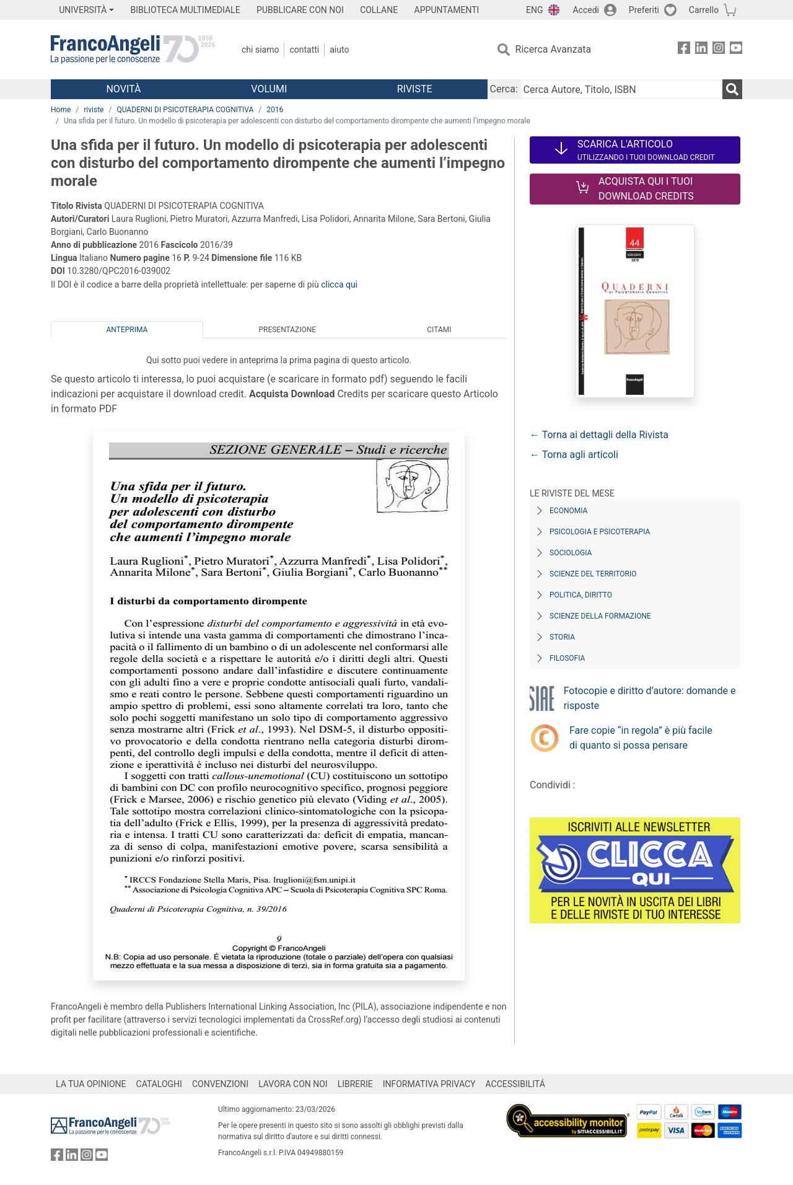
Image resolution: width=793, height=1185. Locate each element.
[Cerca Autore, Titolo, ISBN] (621, 89)
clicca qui (339, 284)
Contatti (304, 50)
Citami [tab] (439, 329)
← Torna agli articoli (574, 454)
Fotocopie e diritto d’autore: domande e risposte (650, 698)
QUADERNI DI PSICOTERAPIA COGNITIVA (184, 109)
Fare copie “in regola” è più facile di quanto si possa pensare (640, 738)
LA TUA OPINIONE (91, 1084)
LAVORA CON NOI (293, 1084)
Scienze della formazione (600, 616)
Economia (568, 510)
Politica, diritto (581, 595)
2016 (274, 109)
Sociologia (571, 552)
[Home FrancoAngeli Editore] (133, 49)
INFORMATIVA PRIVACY (429, 1084)
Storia (562, 637)
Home (61, 109)
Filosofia (567, 658)
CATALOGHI (159, 1084)
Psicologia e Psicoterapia (600, 531)
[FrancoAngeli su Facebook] (684, 50)
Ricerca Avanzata (553, 49)
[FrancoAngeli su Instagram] (718, 50)
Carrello (704, 10)
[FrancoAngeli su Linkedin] (701, 50)
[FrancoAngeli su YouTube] (736, 50)
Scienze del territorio (593, 574)
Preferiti (644, 10)
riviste (93, 109)
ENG (534, 10)
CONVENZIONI (220, 1084)
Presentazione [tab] (287, 329)
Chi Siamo (260, 50)
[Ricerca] (732, 89)
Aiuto (339, 50)
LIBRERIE (355, 1084)
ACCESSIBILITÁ (515, 1084)
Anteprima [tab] (127, 329)
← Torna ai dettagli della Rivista (599, 435)
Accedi (585, 10)
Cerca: (504, 89)
